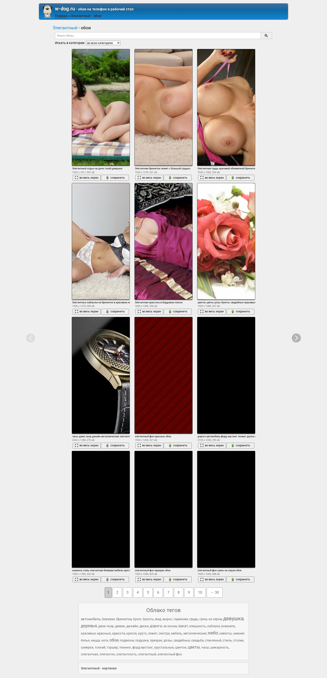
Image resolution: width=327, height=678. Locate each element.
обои (114, 640)
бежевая (108, 619)
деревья (89, 625)
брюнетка (124, 619)
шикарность (220, 647)
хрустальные (164, 647)
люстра (164, 633)
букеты (148, 619)
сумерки (87, 647)
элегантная (89, 654)
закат (183, 626)
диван (120, 626)
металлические (194, 633)
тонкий (100, 647)
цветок (180, 647)
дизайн (132, 626)
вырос (167, 619)
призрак (156, 640)
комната (228, 626)
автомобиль (91, 619)
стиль (227, 640)
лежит (152, 633)
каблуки (213, 626)
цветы (194, 647)
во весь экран (87, 178)
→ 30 (214, 592)
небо (213, 633)
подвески (127, 640)
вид (158, 619)
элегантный (147, 654)
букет (137, 619)
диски (144, 626)
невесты (225, 633)
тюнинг (125, 647)
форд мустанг (142, 647)
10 (200, 592)
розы (168, 640)
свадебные (181, 640)
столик (238, 640)
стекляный (213, 640)
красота (118, 633)
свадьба (197, 640)
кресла (131, 633)
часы (205, 647)
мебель (176, 633)
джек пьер (106, 626)
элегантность (126, 654)
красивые (88, 633)
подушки (142, 640)
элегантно (107, 654)
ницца (95, 640)
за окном (170, 626)
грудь (193, 619)
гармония (180, 619)
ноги (104, 640)
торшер (112, 647)
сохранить (115, 178)
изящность (197, 626)
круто (142, 633)
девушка (233, 618)
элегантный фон (169, 654)
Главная (61, 16)
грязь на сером (210, 619)
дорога (156, 626)
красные (104, 633)
